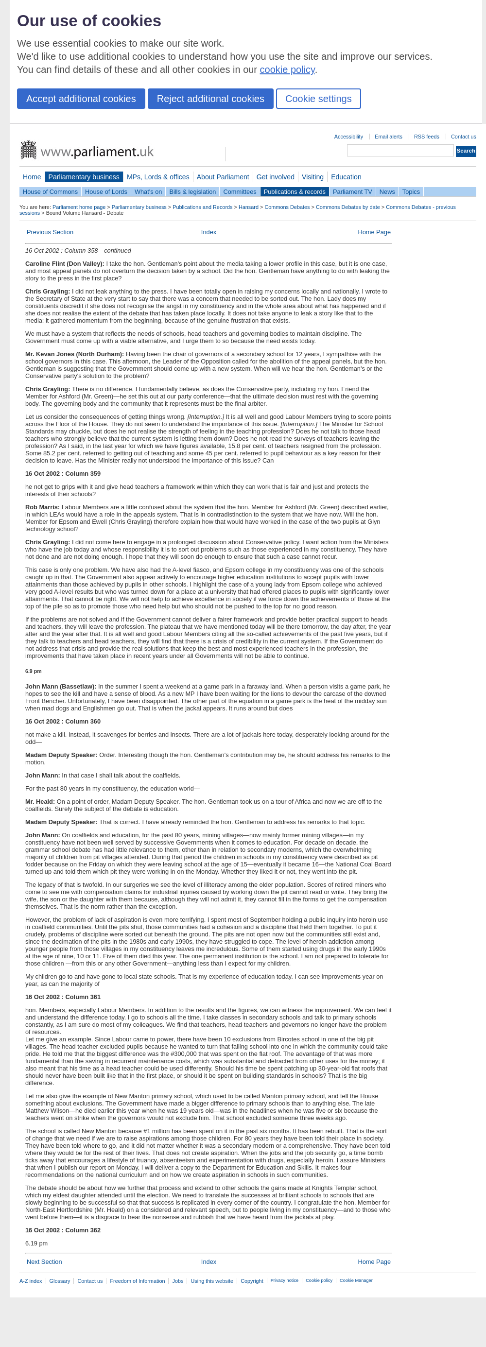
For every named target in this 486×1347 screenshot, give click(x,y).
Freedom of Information (137, 1281)
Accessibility (348, 136)
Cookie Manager (356, 1280)
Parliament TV (352, 191)
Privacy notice (284, 1280)
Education (346, 177)
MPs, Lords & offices (158, 177)
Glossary (60, 1281)
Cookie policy (319, 1280)
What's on (148, 191)
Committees (239, 191)
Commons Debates (287, 207)
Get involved (276, 177)
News (387, 191)
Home (32, 177)
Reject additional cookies (210, 98)
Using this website (212, 1281)
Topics (411, 191)
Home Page (374, 232)
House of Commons (50, 191)
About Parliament (223, 177)
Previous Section (50, 232)
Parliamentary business (84, 177)
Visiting (313, 177)
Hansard (249, 207)
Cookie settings (318, 98)
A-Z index (30, 1281)
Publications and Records (202, 207)
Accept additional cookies (81, 98)
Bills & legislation (192, 191)
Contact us (463, 136)
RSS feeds (426, 136)
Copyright (252, 1281)
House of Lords (106, 191)
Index (208, 232)
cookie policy (287, 69)
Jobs (177, 1281)
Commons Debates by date (348, 207)
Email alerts (388, 136)
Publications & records (295, 191)
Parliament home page (78, 207)
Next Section (44, 1261)
